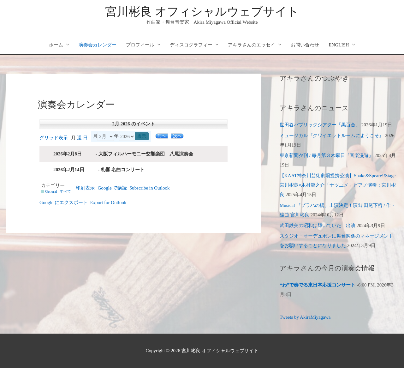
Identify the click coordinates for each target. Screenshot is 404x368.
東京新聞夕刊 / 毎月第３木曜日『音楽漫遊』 (326, 155)
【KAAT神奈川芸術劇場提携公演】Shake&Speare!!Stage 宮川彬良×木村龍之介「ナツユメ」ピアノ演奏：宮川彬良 (338, 185)
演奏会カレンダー (97, 44)
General (49, 191)
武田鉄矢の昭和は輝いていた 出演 (317, 225)
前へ (161, 136)
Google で (112, 187)
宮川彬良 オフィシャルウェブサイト (202, 11)
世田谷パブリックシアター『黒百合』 (320, 124)
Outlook (149, 187)
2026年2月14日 (68, 169)
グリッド (53, 137)
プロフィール (140, 44)
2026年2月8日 (67, 153)
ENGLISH (339, 44)
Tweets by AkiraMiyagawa (305, 317)
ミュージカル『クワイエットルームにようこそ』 (332, 135)
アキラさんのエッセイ (251, 44)
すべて (65, 191)
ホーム (56, 44)
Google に (63, 202)
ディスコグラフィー (191, 44)
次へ (177, 136)
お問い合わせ (305, 44)
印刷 (85, 187)
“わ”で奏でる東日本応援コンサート (317, 284)
